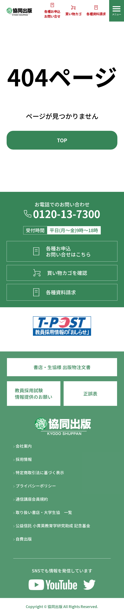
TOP (62, 140)
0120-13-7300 (62, 215)
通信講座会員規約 (30, 499)
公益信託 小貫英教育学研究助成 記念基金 (51, 525)
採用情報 (22, 459)
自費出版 (22, 539)
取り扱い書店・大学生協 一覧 (42, 512)
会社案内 (22, 446)
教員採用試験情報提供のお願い (33, 393)
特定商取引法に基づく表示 (38, 472)
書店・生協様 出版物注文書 (62, 367)
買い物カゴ (73, 10)
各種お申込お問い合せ (52, 10)
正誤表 (90, 393)
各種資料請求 (96, 10)
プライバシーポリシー (34, 486)
